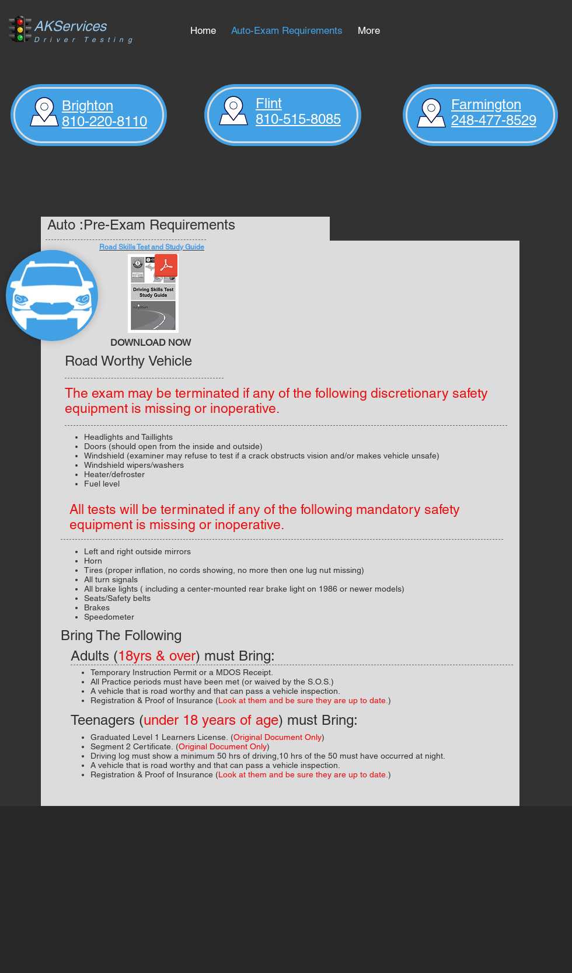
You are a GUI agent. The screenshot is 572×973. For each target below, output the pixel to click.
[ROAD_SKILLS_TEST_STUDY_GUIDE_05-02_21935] (153, 295)
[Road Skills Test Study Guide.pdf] (166, 267)
